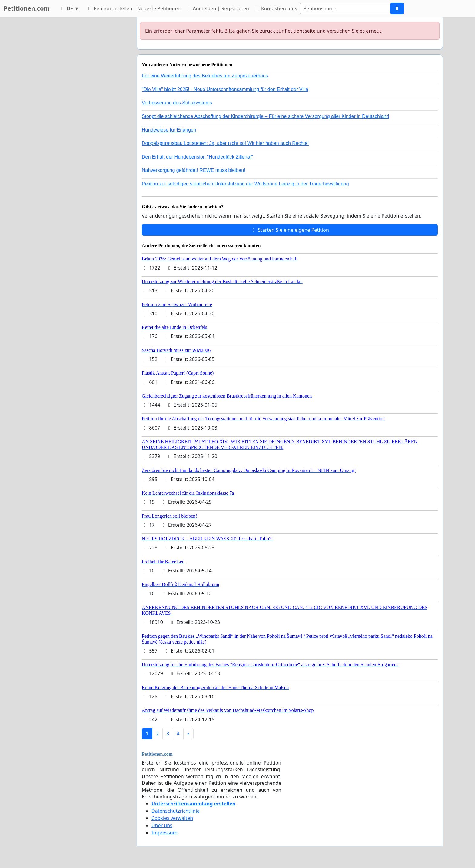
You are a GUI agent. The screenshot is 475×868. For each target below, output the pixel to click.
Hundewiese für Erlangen (169, 130)
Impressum (164, 832)
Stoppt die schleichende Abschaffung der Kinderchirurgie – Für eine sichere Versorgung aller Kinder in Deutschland (265, 116)
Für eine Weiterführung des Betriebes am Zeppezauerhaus (205, 75)
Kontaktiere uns (275, 8)
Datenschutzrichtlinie (175, 810)
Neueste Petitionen (159, 8)
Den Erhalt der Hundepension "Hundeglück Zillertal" (197, 156)
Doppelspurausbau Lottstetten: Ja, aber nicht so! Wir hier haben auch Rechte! (225, 143)
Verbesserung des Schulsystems (177, 102)
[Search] (345, 8)
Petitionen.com (27, 8)
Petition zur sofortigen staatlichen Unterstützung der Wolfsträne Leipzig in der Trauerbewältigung (245, 183)
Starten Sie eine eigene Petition (290, 230)
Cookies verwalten (172, 818)
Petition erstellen (109, 8)
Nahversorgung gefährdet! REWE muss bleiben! (193, 170)
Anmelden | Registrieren (217, 8)
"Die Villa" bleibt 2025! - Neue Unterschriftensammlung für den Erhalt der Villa (225, 89)
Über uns (161, 825)
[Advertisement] (77, 108)
